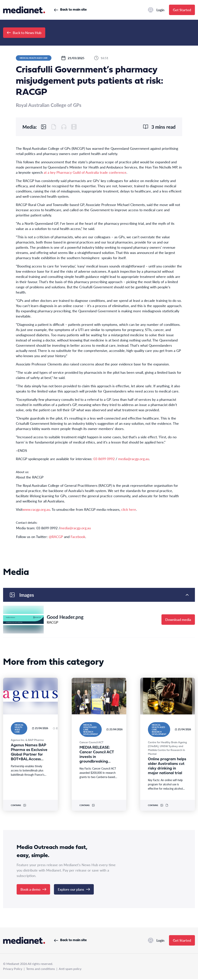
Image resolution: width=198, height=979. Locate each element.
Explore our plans (74, 889)
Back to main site (70, 10)
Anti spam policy (70, 968)
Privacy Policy (12, 968)
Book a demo (33, 889)
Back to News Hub (24, 32)
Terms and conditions (40, 968)
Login (156, 10)
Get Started (182, 9)
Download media (178, 619)
